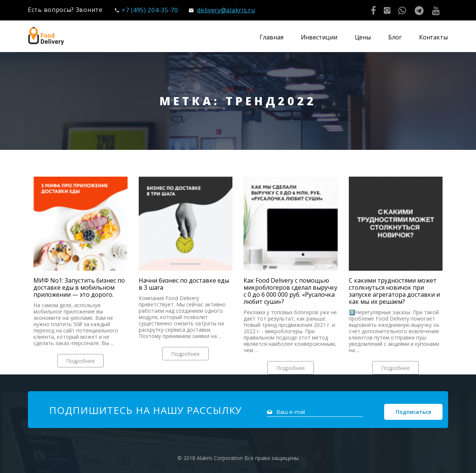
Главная (271, 37)
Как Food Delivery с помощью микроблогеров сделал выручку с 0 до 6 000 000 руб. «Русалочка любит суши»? (290, 291)
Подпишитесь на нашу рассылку (145, 410)
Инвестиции (319, 37)
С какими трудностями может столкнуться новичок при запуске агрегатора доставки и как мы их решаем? (394, 291)
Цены (363, 37)
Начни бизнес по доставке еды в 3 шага (184, 284)
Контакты (433, 37)
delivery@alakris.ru (222, 10)
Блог (395, 37)
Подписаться (413, 411)
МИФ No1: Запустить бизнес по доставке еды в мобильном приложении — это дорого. (79, 287)
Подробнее (80, 360)
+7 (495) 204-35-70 (146, 10)
